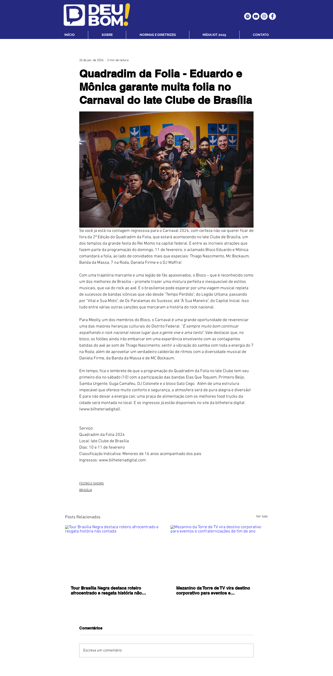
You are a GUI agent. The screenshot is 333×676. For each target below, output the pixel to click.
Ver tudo (262, 516)
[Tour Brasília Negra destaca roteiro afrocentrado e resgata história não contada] (113, 552)
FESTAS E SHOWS (91, 484)
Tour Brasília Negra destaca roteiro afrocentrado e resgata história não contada (106, 590)
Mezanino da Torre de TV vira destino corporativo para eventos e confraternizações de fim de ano (213, 590)
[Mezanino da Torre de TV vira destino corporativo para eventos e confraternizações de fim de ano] (219, 552)
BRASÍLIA (85, 490)
